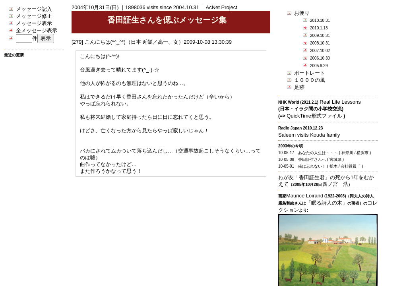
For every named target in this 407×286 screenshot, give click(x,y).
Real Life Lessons (340, 102)
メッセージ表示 (34, 23)
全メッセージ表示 (36, 30)
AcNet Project (221, 7)
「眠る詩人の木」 (326, 203)
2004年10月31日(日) (95, 7)
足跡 (299, 87)
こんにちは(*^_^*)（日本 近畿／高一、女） (134, 42)
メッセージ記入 (34, 9)
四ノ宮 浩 (335, 184)
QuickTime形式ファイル (314, 116)
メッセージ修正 (34, 16)
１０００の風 (309, 80)
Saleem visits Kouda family (309, 135)
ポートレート (309, 73)
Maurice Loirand (304, 196)
